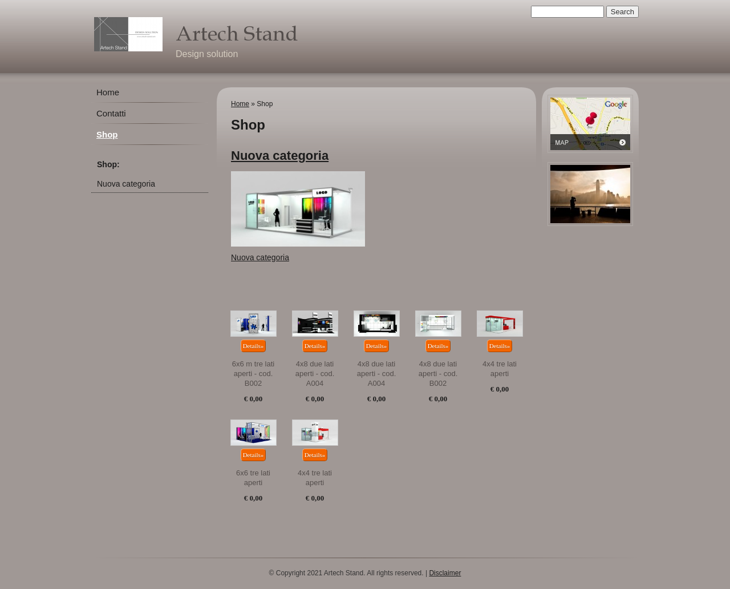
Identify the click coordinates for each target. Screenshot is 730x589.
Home (107, 92)
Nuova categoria (126, 183)
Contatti (111, 113)
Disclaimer (445, 573)
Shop (107, 134)
